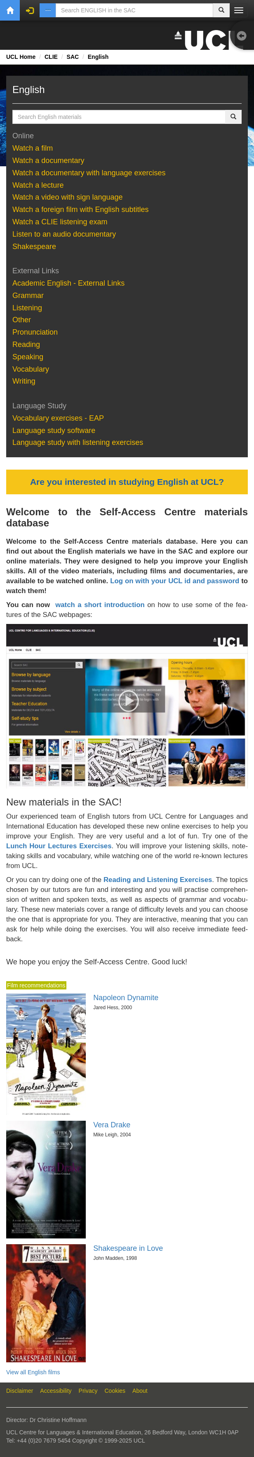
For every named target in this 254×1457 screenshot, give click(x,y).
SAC (73, 57)
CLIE (51, 57)
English (98, 57)
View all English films (33, 1372)
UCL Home (20, 57)
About (140, 1390)
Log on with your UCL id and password (174, 581)
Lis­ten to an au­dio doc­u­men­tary (64, 234)
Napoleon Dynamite (125, 998)
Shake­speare (35, 246)
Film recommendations (36, 985)
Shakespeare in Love (128, 1248)
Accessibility (55, 1390)
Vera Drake (111, 1125)
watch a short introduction (99, 605)
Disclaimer (19, 1390)
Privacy (88, 1390)
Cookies (115, 1390)
